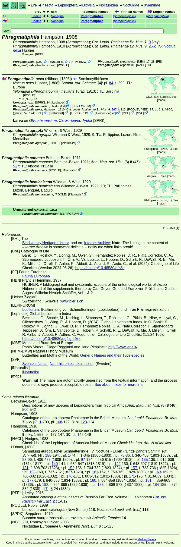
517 (16, 166)
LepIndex (58, 102)
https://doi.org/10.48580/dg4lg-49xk (51, 339)
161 (95, 472)
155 (48, 455)
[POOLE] (63, 65)
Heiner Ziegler (105, 113)
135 (145, 460)
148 (80, 435)
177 (30, 480)
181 (148, 480)
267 (114, 109)
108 (59, 422)
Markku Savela (146, 539)
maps (161, 100)
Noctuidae (131, 5)
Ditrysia (88, 5)
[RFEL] (40, 54)
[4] (81, 83)
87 (24, 460)
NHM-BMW (79, 61)
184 (156, 485)
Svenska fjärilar (35, 364)
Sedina (36, 16)
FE (159, 61)
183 (100, 485)
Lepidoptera (68, 5)
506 (25, 410)
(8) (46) (115, 162)
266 (152, 46)
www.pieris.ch (72, 301)
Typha (87, 121)
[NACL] (141, 65)
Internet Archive (97, 243)
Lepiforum (30, 309)
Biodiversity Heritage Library (45, 243)
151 (25, 468)
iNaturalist (57, 61)
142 (117, 464)
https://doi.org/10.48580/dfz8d (100, 268)
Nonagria (57, 16)
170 (69, 476)
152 (71, 468)
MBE (126, 113)
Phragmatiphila (92, 16)
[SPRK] (40, 102)
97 (83, 460)
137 (54, 435)
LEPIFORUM (81, 106)
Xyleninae (152, 5)
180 (93, 480)
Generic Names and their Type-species (112, 355)
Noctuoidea (108, 5)
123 (84, 422)
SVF (140, 113)
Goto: (83, 31)
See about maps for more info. (119, 385)
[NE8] (141, 61)
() (124, 16)
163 (158, 472)
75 (122, 455)
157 (134, 468)
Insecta (47, 5)
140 (55, 464)
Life (34, 5)
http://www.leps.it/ (122, 347)
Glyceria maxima (43, 121)
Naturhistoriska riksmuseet (72, 364)
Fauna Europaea (36, 276)
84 (111, 83)
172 (132, 476)
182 (45, 485)
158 (32, 472)
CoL (39, 61)
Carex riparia (69, 121)
